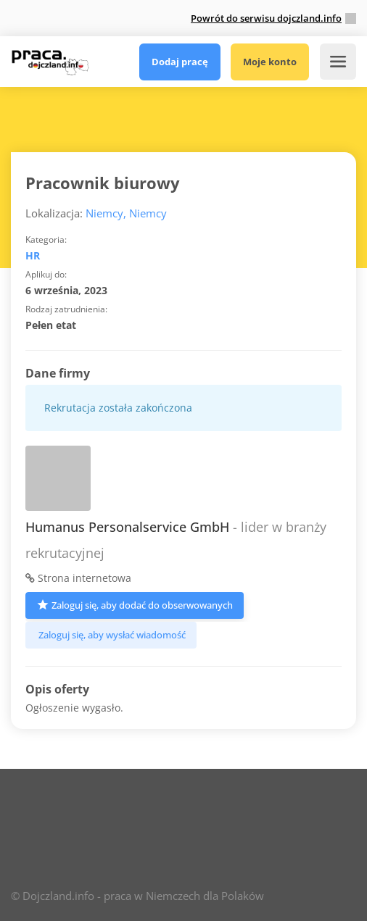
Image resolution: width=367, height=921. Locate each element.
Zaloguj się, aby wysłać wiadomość (111, 634)
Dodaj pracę (180, 61)
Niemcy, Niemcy (126, 213)
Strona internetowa (78, 578)
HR (32, 255)
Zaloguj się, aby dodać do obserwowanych (134, 604)
